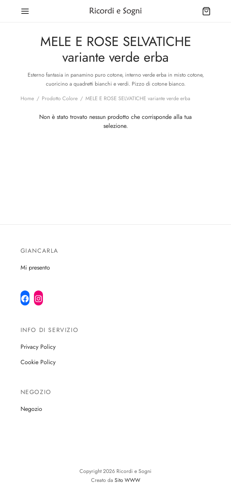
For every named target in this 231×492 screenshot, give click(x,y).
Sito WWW (127, 480)
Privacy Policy (38, 346)
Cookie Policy (38, 362)
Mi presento (35, 267)
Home (27, 98)
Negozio (31, 409)
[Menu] (25, 11)
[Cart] (206, 11)
